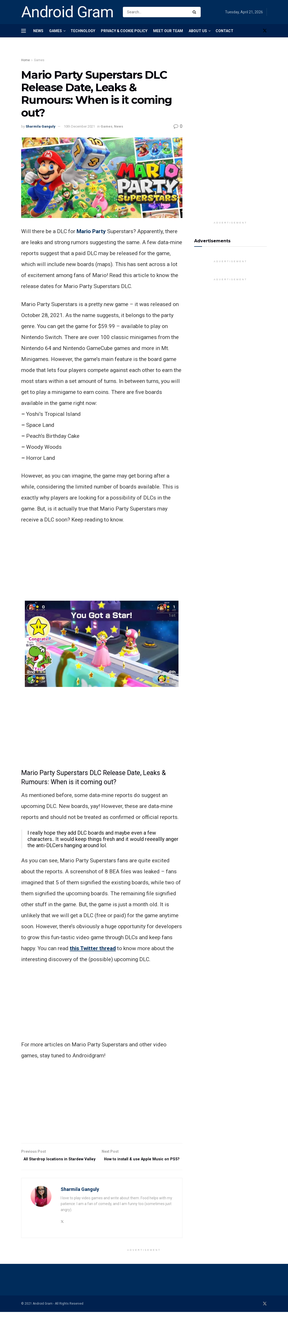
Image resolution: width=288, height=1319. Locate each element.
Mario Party (91, 231)
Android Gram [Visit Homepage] (67, 12)
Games (55, 31)
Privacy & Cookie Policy (124, 31)
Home (25, 60)
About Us (198, 31)
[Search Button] (195, 12)
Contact (224, 31)
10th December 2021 (79, 126)
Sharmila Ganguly (40, 126)
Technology (83, 31)
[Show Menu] (23, 31)
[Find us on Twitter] (265, 30)
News (38, 31)
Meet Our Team (168, 31)
